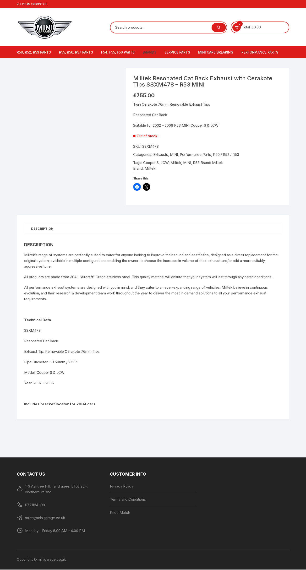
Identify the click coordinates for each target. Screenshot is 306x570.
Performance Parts (259, 52)
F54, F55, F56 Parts (118, 52)
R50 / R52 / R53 (226, 154)
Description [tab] (43, 228)
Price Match (120, 513)
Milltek (175, 162)
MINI (174, 154)
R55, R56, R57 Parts (76, 52)
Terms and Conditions (128, 500)
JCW (165, 162)
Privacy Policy (121, 486)
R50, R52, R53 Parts (34, 52)
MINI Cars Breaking (215, 52)
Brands (149, 52)
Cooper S (151, 162)
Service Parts (177, 52)
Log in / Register (32, 4)
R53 (196, 162)
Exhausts (160, 154)
